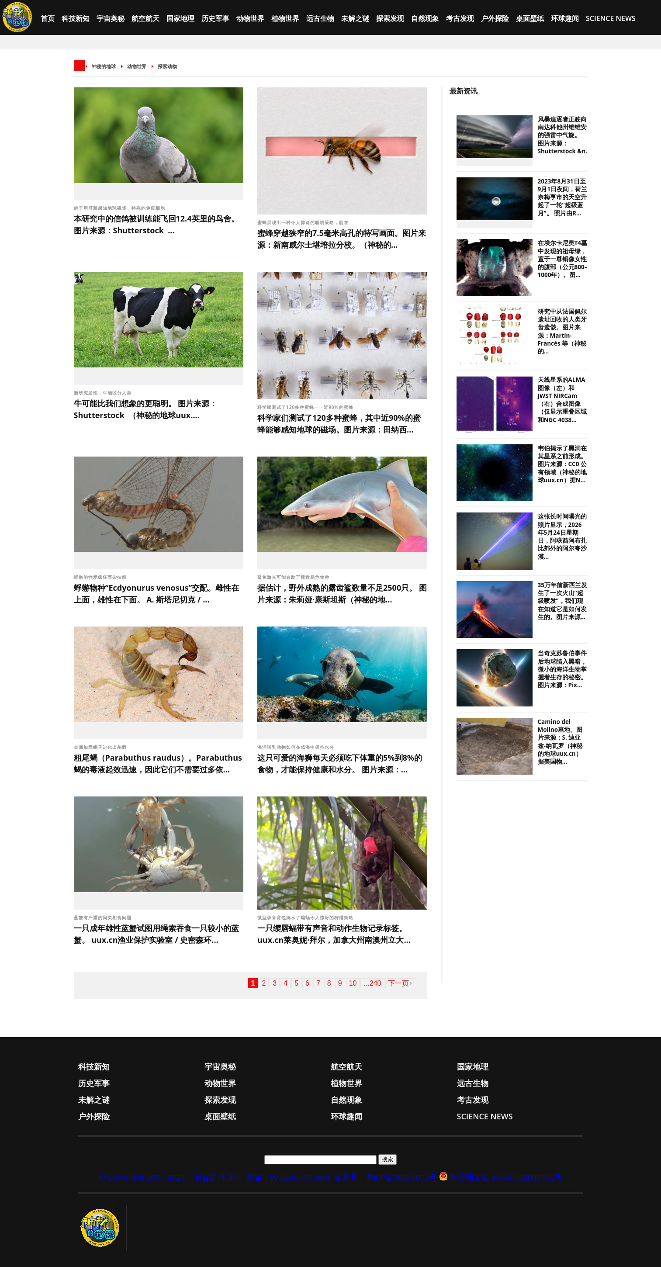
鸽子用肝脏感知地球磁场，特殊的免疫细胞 (120, 208)
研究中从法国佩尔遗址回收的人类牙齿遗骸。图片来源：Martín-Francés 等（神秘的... (562, 331)
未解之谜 (355, 18)
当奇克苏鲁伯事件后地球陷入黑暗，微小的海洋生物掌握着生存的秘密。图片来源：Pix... (562, 669)
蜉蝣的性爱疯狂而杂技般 (100, 577)
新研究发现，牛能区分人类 (103, 393)
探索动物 (167, 66)
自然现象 (425, 18)
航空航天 (145, 18)
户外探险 (495, 18)
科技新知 (76, 18)
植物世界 (285, 18)
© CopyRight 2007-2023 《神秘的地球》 (170, 1177)
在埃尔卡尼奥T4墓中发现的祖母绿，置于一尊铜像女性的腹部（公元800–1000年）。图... (563, 259)
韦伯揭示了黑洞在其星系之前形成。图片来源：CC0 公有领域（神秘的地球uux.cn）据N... (562, 464)
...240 (372, 983)
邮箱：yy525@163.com (288, 1177)
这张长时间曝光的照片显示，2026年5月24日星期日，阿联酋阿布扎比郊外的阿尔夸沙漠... (562, 536)
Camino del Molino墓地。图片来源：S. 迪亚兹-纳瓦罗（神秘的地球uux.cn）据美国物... (560, 741)
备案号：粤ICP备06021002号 (385, 1177)
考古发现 (460, 18)
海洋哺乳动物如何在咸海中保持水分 (295, 747)
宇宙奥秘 (111, 18)
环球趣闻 (565, 18)
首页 (48, 18)
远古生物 (320, 18)
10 (353, 983)
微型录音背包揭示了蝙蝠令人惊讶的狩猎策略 (305, 917)
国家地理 (180, 18)
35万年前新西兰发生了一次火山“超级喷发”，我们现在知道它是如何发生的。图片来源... (562, 601)
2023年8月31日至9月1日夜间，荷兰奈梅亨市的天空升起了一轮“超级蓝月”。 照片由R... (562, 197)
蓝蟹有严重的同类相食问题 (103, 917)
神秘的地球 (104, 66)
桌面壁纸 (530, 18)
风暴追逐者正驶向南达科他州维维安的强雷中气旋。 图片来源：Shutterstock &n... (564, 135)
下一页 (398, 983)
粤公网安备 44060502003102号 (506, 1177)
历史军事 (215, 18)
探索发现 (390, 18)
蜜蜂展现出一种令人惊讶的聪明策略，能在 (303, 222)
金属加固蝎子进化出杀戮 (100, 747)
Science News (611, 18)
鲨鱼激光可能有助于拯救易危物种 (293, 577)
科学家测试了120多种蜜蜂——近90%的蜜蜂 (306, 407)
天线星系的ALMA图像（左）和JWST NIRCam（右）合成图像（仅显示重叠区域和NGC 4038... (562, 399)
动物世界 (250, 18)
